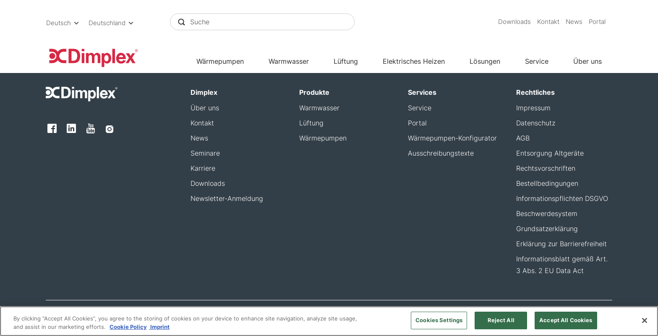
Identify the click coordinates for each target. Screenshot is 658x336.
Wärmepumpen (220, 61)
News (574, 22)
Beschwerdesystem (546, 213)
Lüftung (346, 61)
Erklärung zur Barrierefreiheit (561, 244)
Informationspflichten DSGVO (562, 198)
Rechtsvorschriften (545, 168)
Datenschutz (535, 123)
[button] (64, 23)
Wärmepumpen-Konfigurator (452, 138)
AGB (523, 138)
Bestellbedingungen (547, 183)
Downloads (514, 22)
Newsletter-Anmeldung (227, 198)
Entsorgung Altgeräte (550, 153)
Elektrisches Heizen (414, 61)
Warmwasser (289, 61)
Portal (597, 22)
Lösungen (485, 61)
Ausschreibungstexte (441, 153)
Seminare (205, 153)
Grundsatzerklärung (547, 228)
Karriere (203, 168)
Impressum (533, 108)
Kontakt (548, 22)
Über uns (587, 61)
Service (536, 61)
